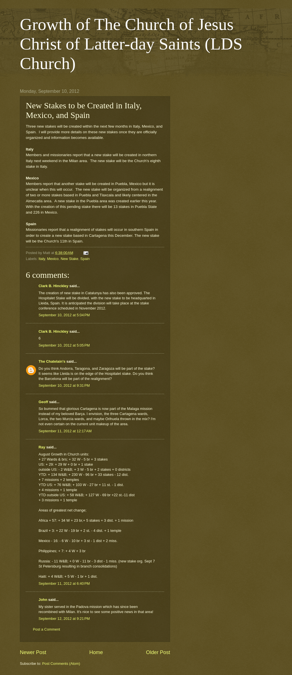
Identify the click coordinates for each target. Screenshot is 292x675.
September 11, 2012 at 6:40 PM (64, 583)
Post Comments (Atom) (61, 663)
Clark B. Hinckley (53, 286)
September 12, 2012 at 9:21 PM (64, 618)
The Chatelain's (52, 361)
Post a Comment (46, 629)
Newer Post (33, 652)
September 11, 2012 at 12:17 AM (65, 431)
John (43, 599)
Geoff (43, 402)
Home (96, 652)
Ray (42, 447)
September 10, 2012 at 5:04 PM (64, 315)
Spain (85, 259)
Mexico (53, 259)
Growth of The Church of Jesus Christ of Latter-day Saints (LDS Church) (131, 44)
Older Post (158, 652)
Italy (42, 259)
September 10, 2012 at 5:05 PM (64, 345)
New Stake (69, 259)
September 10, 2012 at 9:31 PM (64, 385)
